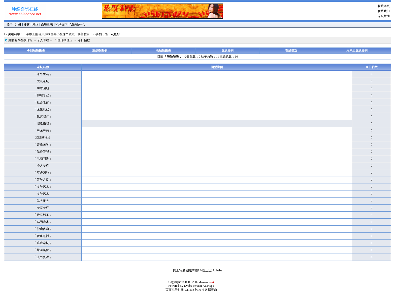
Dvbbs (188, 285)
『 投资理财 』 (43, 116)
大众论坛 (43, 81)
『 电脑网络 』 (43, 158)
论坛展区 (61, 24)
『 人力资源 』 (43, 257)
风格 (35, 24)
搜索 (27, 24)
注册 (18, 24)
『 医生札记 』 (43, 109)
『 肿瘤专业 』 (43, 95)
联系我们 (384, 11)
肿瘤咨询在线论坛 (20, 40)
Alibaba (217, 270)
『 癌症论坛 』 (43, 243)
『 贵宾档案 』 (43, 215)
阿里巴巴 (206, 270)
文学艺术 (43, 194)
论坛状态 (47, 24)
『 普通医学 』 (43, 144)
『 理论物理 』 (63, 40)
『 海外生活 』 (43, 74)
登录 (10, 24)
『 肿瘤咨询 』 (43, 229)
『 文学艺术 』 (43, 186)
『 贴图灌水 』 (43, 222)
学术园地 (43, 88)
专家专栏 (43, 208)
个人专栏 (43, 40)
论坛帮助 (384, 16)
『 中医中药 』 (43, 130)
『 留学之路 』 (43, 179)
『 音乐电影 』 (43, 236)
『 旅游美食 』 (43, 250)
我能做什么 (77, 24)
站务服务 (43, 201)
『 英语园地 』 (43, 172)
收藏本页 (384, 6)
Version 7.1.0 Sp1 (203, 285)
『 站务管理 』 (43, 151)
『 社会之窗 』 (43, 102)
